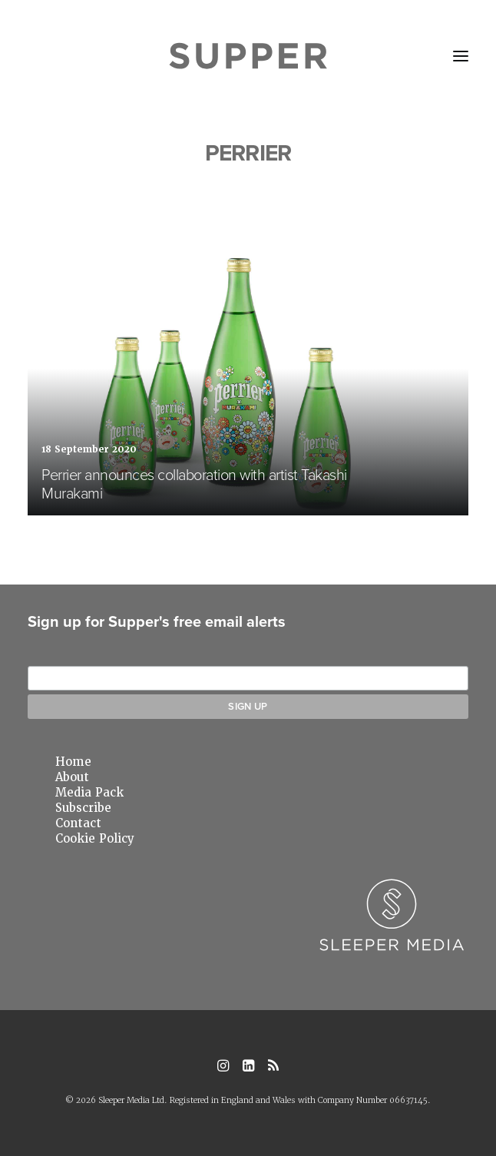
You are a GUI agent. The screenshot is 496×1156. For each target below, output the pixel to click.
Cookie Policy (94, 838)
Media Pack (89, 792)
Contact (78, 823)
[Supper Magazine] (248, 56)
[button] (460, 56)
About (72, 777)
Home (73, 762)
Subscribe (83, 808)
